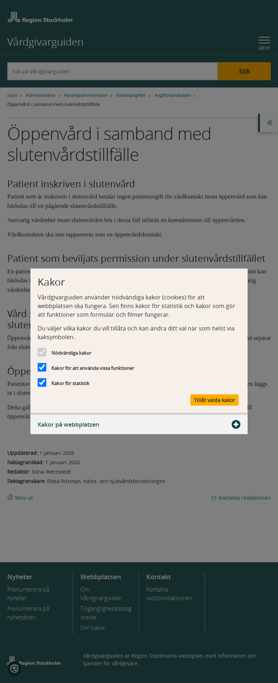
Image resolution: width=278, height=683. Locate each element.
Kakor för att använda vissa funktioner (92, 367)
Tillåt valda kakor (214, 400)
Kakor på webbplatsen (139, 424)
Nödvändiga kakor (71, 352)
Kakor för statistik (70, 383)
